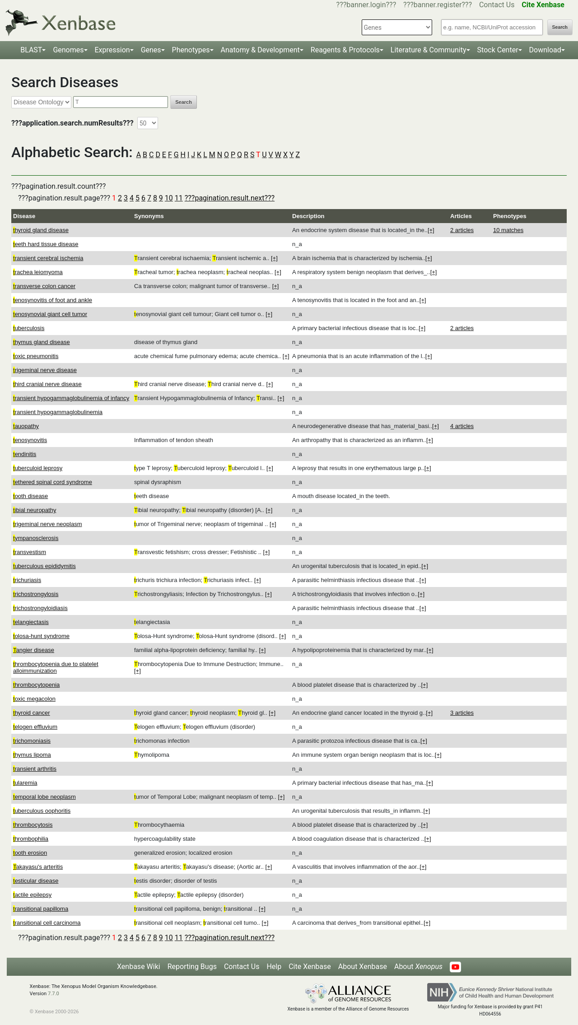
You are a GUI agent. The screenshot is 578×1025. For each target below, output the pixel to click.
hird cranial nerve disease (47, 384)
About (418, 966)
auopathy (26, 426)
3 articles (462, 712)
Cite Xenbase (310, 966)
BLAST (31, 50)
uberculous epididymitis (44, 566)
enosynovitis (30, 440)
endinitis (24, 454)
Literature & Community (428, 50)
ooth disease (30, 496)
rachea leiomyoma (38, 272)
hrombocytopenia (36, 684)
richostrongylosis (35, 594)
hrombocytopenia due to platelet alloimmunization (55, 667)
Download (545, 50)
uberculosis (28, 328)
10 (169, 198)
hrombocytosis (32, 824)
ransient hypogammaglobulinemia (58, 412)
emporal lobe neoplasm (44, 796)
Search (560, 27)
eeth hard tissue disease (46, 244)
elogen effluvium (35, 726)
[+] (431, 230)
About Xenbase (362, 966)
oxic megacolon (34, 698)
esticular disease (35, 880)
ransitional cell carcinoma (47, 922)
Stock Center (497, 50)
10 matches (508, 230)
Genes (151, 50)
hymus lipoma (32, 754)
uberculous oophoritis (41, 810)
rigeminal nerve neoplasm (47, 524)
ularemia (25, 782)
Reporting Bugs (192, 966)
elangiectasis (31, 622)
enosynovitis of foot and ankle (52, 300)
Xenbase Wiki (138, 966)
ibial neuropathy (34, 510)
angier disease (33, 650)
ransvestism (29, 552)
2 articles (462, 230)
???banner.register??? (437, 4)
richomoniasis (32, 740)
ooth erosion (30, 852)
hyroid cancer (31, 712)
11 (179, 198)
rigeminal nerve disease (45, 370)
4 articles (462, 426)
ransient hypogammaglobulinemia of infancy (71, 398)
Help (273, 966)
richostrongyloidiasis (40, 608)
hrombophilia (30, 838)
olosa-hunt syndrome (41, 636)
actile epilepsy (32, 894)
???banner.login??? (366, 4)
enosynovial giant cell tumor (50, 314)
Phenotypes (191, 50)
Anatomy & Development (260, 50)
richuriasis (27, 580)
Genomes (68, 50)
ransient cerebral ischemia (48, 258)
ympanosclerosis (35, 538)
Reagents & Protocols (345, 50)
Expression (112, 50)
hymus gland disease (41, 342)
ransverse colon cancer (44, 286)
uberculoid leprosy (37, 468)
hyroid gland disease (41, 230)
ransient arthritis (34, 768)
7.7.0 (53, 994)
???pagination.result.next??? (230, 198)
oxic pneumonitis (35, 356)
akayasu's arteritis (38, 866)
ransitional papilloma (40, 908)
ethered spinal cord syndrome (52, 482)
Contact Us (497, 4)
